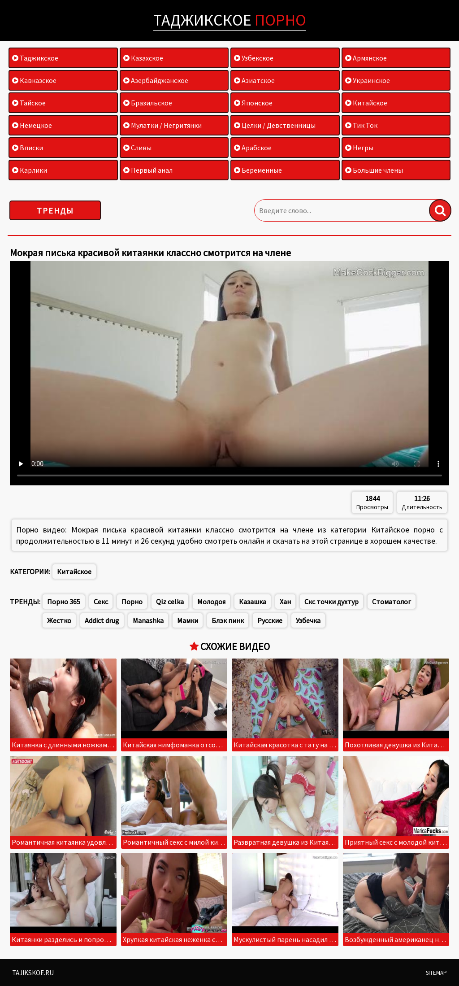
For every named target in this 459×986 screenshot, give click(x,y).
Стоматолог (391, 601)
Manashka (148, 620)
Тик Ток (361, 125)
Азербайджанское (155, 80)
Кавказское (34, 80)
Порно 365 (63, 601)
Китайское (366, 102)
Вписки (27, 147)
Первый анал (148, 170)
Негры (359, 147)
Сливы (137, 147)
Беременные (258, 170)
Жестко (59, 620)
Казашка (252, 601)
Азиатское (254, 80)
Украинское (367, 80)
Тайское (29, 102)
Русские (269, 620)
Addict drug (102, 620)
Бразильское (147, 102)
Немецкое (32, 125)
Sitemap (436, 973)
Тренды (55, 210)
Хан (285, 601)
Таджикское (229, 20)
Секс (101, 601)
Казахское (143, 57)
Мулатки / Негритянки (162, 125)
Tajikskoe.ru (33, 973)
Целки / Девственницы (275, 125)
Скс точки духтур (331, 601)
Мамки (187, 620)
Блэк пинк (228, 620)
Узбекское (253, 57)
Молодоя (211, 601)
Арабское (253, 147)
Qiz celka (170, 601)
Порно (132, 601)
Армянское (366, 57)
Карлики (29, 170)
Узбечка (308, 620)
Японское (253, 102)
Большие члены (374, 170)
